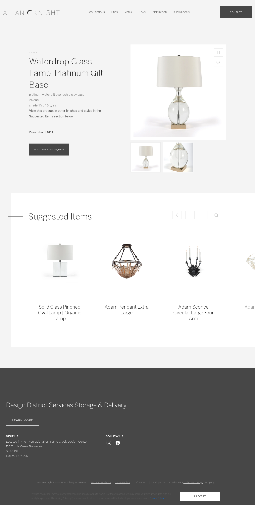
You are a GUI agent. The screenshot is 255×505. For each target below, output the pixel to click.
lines (114, 12)
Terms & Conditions (101, 482)
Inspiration (159, 12)
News (142, 12)
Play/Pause (218, 52)
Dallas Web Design (193, 482)
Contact (236, 12)
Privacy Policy (122, 482)
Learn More (22, 420)
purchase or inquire (49, 149)
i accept (200, 496)
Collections (97, 12)
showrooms (182, 12)
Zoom (218, 63)
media (128, 12)
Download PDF (41, 132)
